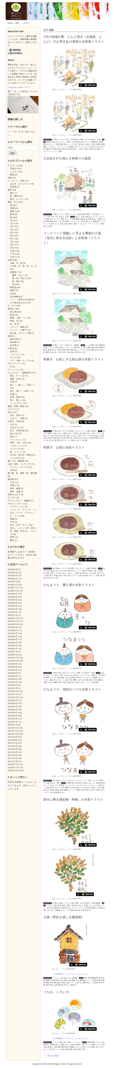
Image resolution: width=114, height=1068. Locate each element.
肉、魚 (13, 324)
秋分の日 (60, 440)
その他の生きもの (18, 302)
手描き (55, 139)
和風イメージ (87, 980)
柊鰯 (100, 908)
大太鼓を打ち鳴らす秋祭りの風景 (67, 158)
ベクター (25, 23)
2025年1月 (12, 615)
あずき (80, 438)
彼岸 (102, 436)
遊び (12, 193)
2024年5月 (12, 639)
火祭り (81, 149)
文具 (12, 470)
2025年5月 (12, 606)
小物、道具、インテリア (72, 1042)
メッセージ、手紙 (16, 181)
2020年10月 (13, 770)
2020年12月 (13, 764)
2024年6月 (12, 636)
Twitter (20, 87)
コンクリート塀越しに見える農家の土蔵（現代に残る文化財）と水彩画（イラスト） (72, 237)
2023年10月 (13, 661)
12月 (12, 257)
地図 (12, 519)
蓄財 (55, 983)
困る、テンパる (17, 375)
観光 (60, 347)
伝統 (59, 149)
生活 (62, 978)
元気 (82, 217)
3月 (47, 440)
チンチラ (12, 305)
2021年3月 (12, 755)
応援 (12, 394)
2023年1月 (12, 688)
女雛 (93, 675)
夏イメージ (86, 1045)
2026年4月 (12, 572)
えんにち (78, 1047)
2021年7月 (12, 743)
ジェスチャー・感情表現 (19, 372)
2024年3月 (12, 645)
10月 (52, 217)
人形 (66, 680)
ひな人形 (68, 678)
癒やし (89, 144)
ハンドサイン (16, 403)
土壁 (55, 985)
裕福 (98, 980)
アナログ (74, 144)
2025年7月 (12, 600)
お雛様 (94, 678)
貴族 (51, 680)
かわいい (78, 440)
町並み (79, 352)
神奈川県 (14, 339)
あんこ (70, 433)
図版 (12, 174)
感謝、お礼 (15, 379)
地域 (48, 142)
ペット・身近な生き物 (20, 299)
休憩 (68, 436)
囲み (12, 540)
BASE (35, 91)
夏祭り (79, 1045)
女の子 (92, 790)
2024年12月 (13, 618)
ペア (97, 675)
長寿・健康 (15, 488)
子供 (70, 680)
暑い (47, 1045)
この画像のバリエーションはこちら (70, 974)
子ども (79, 781)
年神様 (102, 144)
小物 (74, 1049)
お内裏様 (54, 682)
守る (77, 980)
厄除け (68, 142)
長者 (75, 347)
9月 (48, 217)
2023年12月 (13, 654)
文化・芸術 (15, 415)
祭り (82, 682)
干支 (12, 482)
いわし (52, 910)
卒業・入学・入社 (18, 443)
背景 (12, 537)
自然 (95, 214)
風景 (98, 149)
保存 (97, 345)
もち (45, 433)
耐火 (57, 347)
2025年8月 (12, 597)
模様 (59, 1047)
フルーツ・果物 (17, 327)
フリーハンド (63, 147)
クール (57, 1049)
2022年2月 (12, 722)
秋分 (57, 436)
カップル (53, 678)
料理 (12, 315)
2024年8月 (12, 630)
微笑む (100, 680)
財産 (93, 347)
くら (87, 345)
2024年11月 (13, 621)
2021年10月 (13, 734)
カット (95, 785)
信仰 (76, 910)
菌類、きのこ (18, 275)
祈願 (47, 149)
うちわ (88, 1047)
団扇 (63, 1047)
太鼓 (86, 217)
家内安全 (77, 142)
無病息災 (94, 142)
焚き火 (45, 144)
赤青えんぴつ (14, 494)
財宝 (88, 983)
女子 (80, 680)
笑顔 (90, 680)
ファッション (14, 369)
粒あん (97, 436)
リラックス (81, 147)
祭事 (63, 149)
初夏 (12, 208)
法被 (89, 219)
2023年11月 (13, 657)
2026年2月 (12, 578)
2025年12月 (13, 584)
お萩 (79, 436)
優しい (75, 149)
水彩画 (82, 219)
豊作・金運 (15, 491)
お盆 (55, 1047)
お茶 (64, 436)
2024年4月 (12, 642)
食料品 (93, 431)
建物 (101, 345)
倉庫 (49, 350)
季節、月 (83, 139)
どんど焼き (90, 147)
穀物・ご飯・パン (18, 318)
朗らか (83, 144)
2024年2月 (12, 648)
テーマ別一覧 (14, 131)
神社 (86, 149)
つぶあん (74, 436)
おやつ (48, 436)
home (10, 23)
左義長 (70, 147)
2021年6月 (12, 746)
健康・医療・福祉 (16, 406)
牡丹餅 (85, 440)
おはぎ (51, 440)
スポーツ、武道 (17, 418)
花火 (84, 1049)
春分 (73, 440)
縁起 (55, 908)
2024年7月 (12, 633)
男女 (73, 678)
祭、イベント (16, 452)
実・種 (15, 281)
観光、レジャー (71, 214)
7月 (11, 241)
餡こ (89, 433)
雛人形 (70, 682)
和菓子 (49, 433)
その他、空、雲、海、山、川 (23, 266)
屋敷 (47, 983)
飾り (62, 675)
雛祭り (75, 680)
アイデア (12, 497)
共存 (64, 352)
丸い (47, 680)
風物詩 (72, 1047)
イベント (54, 151)
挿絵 (62, 678)
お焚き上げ (54, 142)
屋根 (89, 347)
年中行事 (87, 908)
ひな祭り (77, 682)
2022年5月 (12, 712)
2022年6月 (12, 709)
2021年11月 (13, 731)
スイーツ (67, 440)
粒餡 (54, 438)
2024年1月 (12, 651)
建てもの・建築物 (72, 345)
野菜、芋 (14, 321)
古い (56, 352)
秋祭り (67, 221)
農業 (100, 347)
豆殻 (86, 910)
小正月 (99, 147)
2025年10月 (13, 591)
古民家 (63, 350)
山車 (73, 219)
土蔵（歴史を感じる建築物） (63, 917)
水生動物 (14, 296)
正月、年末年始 (71, 139)
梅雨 (12, 211)
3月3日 (95, 680)
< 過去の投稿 (52, 1055)
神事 (58, 144)
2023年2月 (12, 685)
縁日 (93, 1047)
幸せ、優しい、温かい (20, 391)
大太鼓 (49, 226)
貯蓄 (63, 983)
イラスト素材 (71, 89)
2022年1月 (12, 725)
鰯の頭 (64, 908)
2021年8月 (12, 740)
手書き (100, 142)
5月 (11, 235)
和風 (97, 144)
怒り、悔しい (16, 400)
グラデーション (17, 506)
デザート (85, 436)
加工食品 (14, 312)
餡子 (53, 436)
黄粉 (96, 438)
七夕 (12, 424)
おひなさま (68, 675)
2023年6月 (12, 673)
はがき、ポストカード (20, 184)
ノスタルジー (52, 147)
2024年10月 (13, 624)
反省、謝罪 (15, 397)
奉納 (51, 221)
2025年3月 (12, 612)
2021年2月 (12, 758)
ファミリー (15, 354)
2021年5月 (12, 749)
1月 (89, 139)
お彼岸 (92, 438)
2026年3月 (12, 575)
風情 (60, 151)
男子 (60, 682)
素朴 (45, 147)
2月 (90, 910)
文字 (12, 522)
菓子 (85, 433)
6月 (11, 238)
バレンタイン (16, 439)
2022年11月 (13, 694)
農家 (47, 352)
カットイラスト (85, 678)
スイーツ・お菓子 (84, 431)
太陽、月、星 (16, 263)
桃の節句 (95, 682)
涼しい (67, 1045)
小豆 (93, 433)
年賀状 (13, 187)
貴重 (84, 983)
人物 (47, 783)
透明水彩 (96, 221)
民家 (71, 985)
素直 (71, 149)
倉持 (47, 985)
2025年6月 (12, 603)
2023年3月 (12, 682)
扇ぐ (51, 1047)
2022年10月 (13, 697)
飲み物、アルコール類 (20, 333)
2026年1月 (12, 581)
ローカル (57, 219)
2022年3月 (12, 718)
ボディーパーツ (15, 363)
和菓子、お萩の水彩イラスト (64, 447)
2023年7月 (12, 670)
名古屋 (13, 345)
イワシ (80, 908)
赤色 (81, 433)
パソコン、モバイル (19, 467)
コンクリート (68, 347)
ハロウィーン (16, 446)
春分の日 (60, 438)
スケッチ (87, 142)
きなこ (59, 433)
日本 (60, 352)
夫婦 (74, 675)
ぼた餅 (49, 438)
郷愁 (62, 144)
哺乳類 (13, 287)
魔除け (93, 908)
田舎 (93, 144)
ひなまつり (65, 673)
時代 (96, 347)
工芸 (50, 1049)
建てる (79, 983)
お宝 (83, 352)
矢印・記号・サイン (19, 525)
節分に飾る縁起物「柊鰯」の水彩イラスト (73, 799)
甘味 (68, 438)
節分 (73, 903)
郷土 (85, 347)
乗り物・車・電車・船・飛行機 (22, 473)
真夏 (89, 1042)
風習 (55, 149)
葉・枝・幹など (19, 278)
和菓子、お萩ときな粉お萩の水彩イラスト (73, 359)
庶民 (67, 1047)
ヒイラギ (66, 910)
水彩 (17, 23)
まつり (57, 224)
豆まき (80, 905)
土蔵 (68, 352)
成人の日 (14, 433)
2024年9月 (12, 627)
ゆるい (57, 675)
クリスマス (15, 449)
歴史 (96, 350)
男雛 (47, 678)
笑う (55, 680)
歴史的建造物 (93, 978)
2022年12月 (13, 691)
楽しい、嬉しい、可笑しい (22, 385)
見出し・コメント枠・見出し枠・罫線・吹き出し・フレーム (23, 531)
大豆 (69, 908)
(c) (59, 89)
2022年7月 (12, 706)
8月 (11, 244)
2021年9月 (12, 737)
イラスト (62, 139)
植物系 (13, 272)
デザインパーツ (15, 503)
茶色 (77, 573)
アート (48, 151)
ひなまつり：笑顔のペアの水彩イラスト (72, 689)
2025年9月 (12, 594)
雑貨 (93, 1042)
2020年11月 (13, 767)
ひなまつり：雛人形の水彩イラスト (69, 585)
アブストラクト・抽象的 (19, 500)
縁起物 (97, 903)
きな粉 (75, 438)
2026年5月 (12, 569)
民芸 (98, 905)
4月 (11, 232)
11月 (56, 217)
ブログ (27, 87)
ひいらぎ (92, 905)
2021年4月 (12, 752)
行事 (77, 678)
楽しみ (86, 438)
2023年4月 (12, 679)
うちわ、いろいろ (56, 992)
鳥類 (12, 290)
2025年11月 (13, 587)
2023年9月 (12, 664)
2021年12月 (13, 728)
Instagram (12, 87)
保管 (71, 350)
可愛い (45, 682)
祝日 (90, 436)
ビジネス (12, 409)
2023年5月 (12, 676)
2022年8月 (12, 703)
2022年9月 (12, 700)
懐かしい (67, 144)
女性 (12, 351)
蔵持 (94, 980)
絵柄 (62, 1045)
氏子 (51, 219)
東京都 (13, 342)
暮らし (77, 217)
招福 (72, 910)
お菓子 (64, 433)
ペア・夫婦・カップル (91, 781)
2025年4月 (12, 609)
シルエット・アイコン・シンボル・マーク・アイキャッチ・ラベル (23, 513)
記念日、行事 (95, 139)
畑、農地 (14, 196)
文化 (88, 350)
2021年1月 (12, 761)
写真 (10, 178)
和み (51, 149)
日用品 (52, 1045)
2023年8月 (12, 667)
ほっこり (52, 144)
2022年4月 (12, 715)
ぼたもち (58, 571)
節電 (66, 1049)
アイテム (49, 905)
